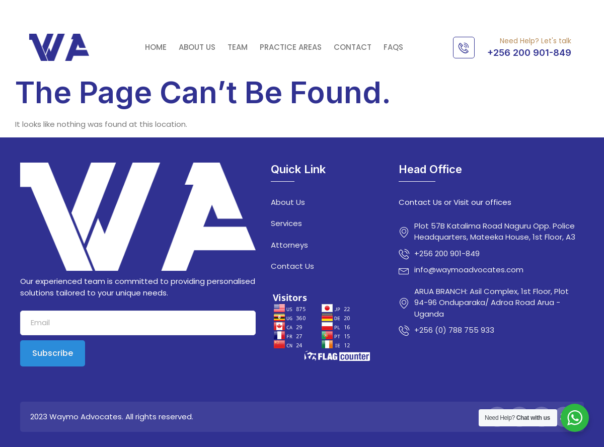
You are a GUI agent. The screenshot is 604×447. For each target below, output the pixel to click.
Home (156, 47)
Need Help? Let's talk (535, 41)
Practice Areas (291, 47)
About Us (197, 47)
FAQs (393, 47)
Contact (352, 47)
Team (238, 47)
